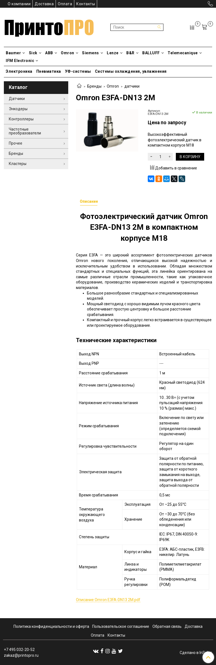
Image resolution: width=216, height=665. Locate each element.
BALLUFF (153, 53)
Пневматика (48, 71)
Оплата (65, 4)
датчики (132, 86)
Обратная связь (167, 626)
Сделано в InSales (196, 653)
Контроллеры (21, 119)
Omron (69, 53)
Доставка (44, 4)
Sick (35, 53)
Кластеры (17, 163)
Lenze (114, 53)
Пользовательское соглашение (120, 626)
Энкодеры (18, 109)
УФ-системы (78, 71)
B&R (132, 53)
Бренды (94, 86)
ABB (51, 53)
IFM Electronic (22, 60)
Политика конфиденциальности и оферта (51, 626)
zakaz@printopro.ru (21, 655)
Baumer (15, 53)
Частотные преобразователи (25, 131)
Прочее (15, 143)
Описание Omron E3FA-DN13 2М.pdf (108, 600)
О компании (19, 4)
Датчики (17, 98)
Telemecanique (185, 53)
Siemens (92, 53)
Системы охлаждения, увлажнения (131, 71)
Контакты (85, 4)
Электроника (19, 71)
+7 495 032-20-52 (19, 649)
